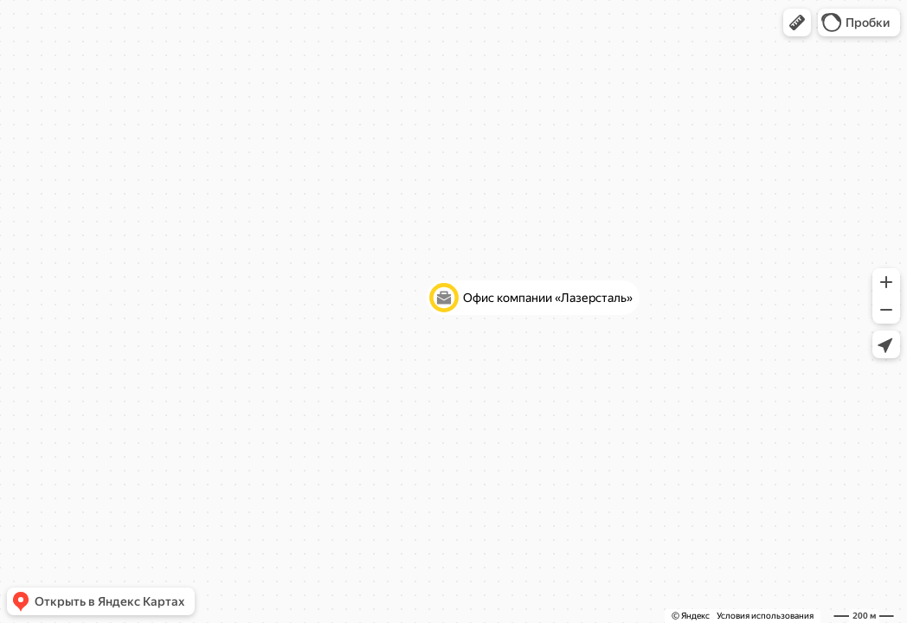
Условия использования (765, 615)
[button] (797, 22)
